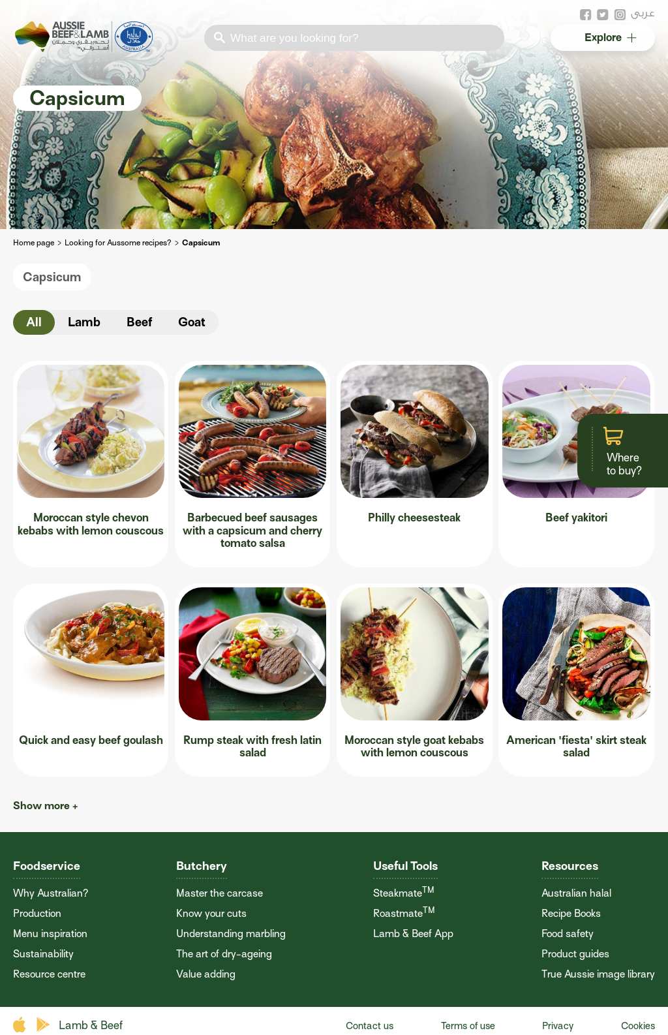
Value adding (205, 974)
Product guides (575, 954)
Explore (610, 37)
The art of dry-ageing (224, 954)
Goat (191, 322)
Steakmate (403, 893)
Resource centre (49, 974)
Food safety (567, 934)
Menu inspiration (50, 934)
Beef (139, 322)
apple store (21, 1025)
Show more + (46, 805)
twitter (603, 15)
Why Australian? (50, 893)
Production (37, 913)
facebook (586, 15)
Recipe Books (571, 913)
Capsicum (52, 277)
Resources (569, 866)
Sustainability (43, 954)
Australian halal (576, 893)
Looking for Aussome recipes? (118, 242)
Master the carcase (219, 893)
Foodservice (46, 866)
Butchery (201, 866)
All (34, 322)
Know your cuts (211, 913)
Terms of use (468, 1026)
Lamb (84, 322)
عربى (643, 13)
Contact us (369, 1026)
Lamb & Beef (91, 1025)
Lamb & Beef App (413, 934)
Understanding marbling (231, 934)
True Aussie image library (598, 974)
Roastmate (404, 913)
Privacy (557, 1026)
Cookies (638, 1026)
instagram (620, 15)
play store (44, 1025)
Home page (33, 242)
